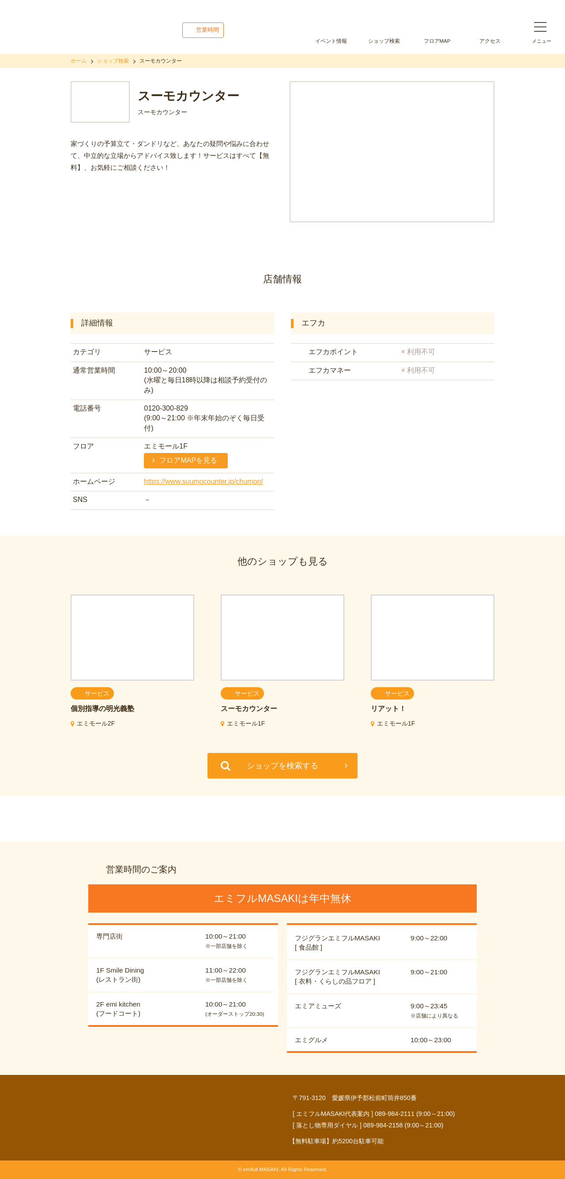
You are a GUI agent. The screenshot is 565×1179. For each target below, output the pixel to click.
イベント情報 (331, 41)
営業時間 (207, 29)
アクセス (490, 41)
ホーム (79, 61)
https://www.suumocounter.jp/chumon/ (203, 481)
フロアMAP (437, 41)
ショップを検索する (282, 765)
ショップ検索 (384, 41)
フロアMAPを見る (188, 460)
